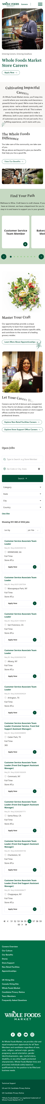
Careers (24, 4)
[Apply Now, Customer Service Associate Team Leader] (22, 567)
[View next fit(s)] (41, 256)
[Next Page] (22, 924)
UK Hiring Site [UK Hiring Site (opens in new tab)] (8, 980)
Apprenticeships (9, 971)
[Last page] (26, 924)
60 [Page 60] (19, 924)
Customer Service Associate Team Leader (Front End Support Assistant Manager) (21, 765)
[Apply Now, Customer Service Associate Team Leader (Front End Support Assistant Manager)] (22, 791)
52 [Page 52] (15, 921)
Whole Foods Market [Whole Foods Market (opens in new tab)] (11, 988)
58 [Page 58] (37, 921)
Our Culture (7, 951)
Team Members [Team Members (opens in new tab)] (9, 996)
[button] (39, 469)
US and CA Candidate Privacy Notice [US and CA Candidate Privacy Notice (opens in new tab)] (16, 1088)
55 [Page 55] (25, 921)
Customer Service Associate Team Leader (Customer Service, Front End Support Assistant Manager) (21, 726)
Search (21, 478)
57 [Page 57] (34, 921)
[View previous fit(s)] (3, 256)
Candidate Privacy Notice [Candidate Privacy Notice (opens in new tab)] (13, 992)
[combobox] (22, 468)
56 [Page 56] (29, 921)
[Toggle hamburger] (40, 4)
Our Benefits (7, 955)
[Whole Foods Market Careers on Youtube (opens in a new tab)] (26, 1035)
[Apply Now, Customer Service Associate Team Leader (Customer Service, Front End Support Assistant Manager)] (22, 752)
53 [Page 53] (18, 921)
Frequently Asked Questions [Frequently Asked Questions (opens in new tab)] (14, 1000)
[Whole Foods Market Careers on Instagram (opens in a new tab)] (32, 1035)
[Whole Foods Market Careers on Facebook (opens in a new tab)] (13, 1035)
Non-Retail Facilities (10, 967)
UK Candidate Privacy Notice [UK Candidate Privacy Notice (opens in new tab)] (13, 1093)
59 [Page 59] (40, 921)
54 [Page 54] (22, 921)
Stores (5, 959)
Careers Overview (10, 947)
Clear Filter (6, 514)
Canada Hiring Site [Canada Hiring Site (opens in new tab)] (10, 984)
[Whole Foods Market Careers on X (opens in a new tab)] (19, 1035)
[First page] (4, 921)
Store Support (8, 963)
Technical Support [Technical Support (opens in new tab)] (9, 1083)
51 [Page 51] (12, 921)
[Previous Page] (8, 921)
